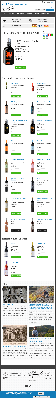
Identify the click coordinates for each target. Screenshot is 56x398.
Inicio (4, 13)
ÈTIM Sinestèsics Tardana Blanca (19, 121)
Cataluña (29, 13)
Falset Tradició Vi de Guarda (17, 179)
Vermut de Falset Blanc (18, 219)
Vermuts (11, 16)
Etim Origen (14, 102)
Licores (4, 16)
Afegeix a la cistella (16, 230)
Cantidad (17, 64)
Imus (38, 178)
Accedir (52, 7)
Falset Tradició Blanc (17, 159)
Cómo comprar (16, 25)
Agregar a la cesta (20, 67)
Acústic (13, 244)
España (37, 13)
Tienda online (50, 10)
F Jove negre (15, 141)
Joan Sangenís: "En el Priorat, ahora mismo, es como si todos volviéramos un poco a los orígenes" (40, 339)
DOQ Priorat (11, 13)
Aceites (23, 16)
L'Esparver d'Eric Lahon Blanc (18, 199)
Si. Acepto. (41, 393)
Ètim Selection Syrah (43, 102)
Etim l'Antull (14, 83)
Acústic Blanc (41, 244)
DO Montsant (20, 13)
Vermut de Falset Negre (44, 219)
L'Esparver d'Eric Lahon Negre (44, 199)
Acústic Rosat (15, 262)
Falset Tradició (41, 141)
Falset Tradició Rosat (43, 159)
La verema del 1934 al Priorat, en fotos (14, 346)
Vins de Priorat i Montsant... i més (15, 4)
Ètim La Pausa (41, 83)
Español (52, 2)
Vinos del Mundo (45, 13)
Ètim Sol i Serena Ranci (44, 120)
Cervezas (17, 16)
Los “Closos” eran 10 (9, 304)
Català (48, 2)
